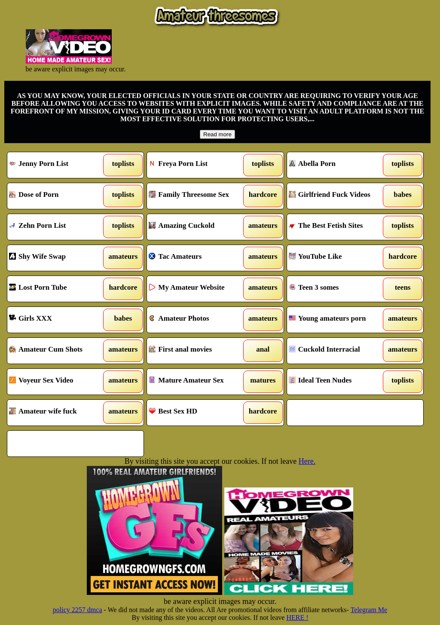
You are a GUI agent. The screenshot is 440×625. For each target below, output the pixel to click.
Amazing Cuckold (198, 227)
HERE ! (297, 617)
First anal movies (198, 351)
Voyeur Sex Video (58, 382)
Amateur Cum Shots (58, 351)
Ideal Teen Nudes (338, 382)
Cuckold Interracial (338, 351)
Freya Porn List (198, 165)
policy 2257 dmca (77, 609)
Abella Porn (338, 165)
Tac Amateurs (198, 258)
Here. (307, 461)
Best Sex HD (198, 412)
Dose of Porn (58, 196)
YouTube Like (338, 258)
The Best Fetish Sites (338, 227)
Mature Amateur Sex (198, 382)
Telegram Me (369, 609)
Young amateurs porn (338, 320)
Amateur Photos (198, 320)
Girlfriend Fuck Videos (338, 196)
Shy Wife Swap (58, 258)
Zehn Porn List (58, 227)
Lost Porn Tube (58, 289)
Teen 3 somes (338, 289)
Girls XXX (58, 320)
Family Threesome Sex (198, 196)
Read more (217, 134)
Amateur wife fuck (58, 412)
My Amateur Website (198, 289)
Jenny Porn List (58, 165)
